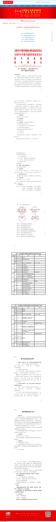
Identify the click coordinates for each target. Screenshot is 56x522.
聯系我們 (39, 2)
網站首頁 (10, 23)
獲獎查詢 (48, 2)
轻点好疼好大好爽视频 (3, 521)
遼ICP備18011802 (8, 517)
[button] (4, 13)
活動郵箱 (44, 2)
